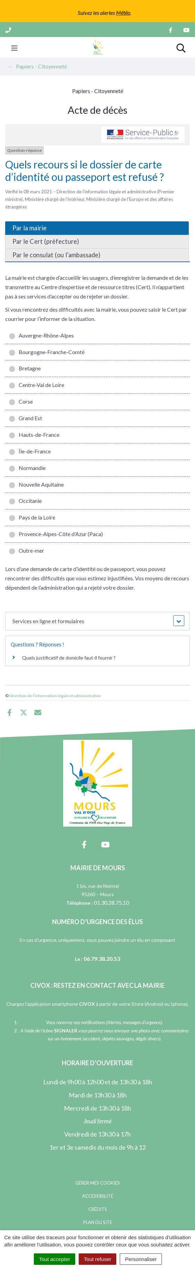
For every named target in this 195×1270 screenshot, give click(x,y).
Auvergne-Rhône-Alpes (41, 335)
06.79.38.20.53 (102, 958)
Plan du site (97, 1222)
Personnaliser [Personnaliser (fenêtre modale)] (141, 1259)
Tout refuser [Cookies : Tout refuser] (97, 1259)
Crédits (97, 1209)
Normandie (27, 467)
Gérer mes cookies (97, 1183)
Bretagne (25, 368)
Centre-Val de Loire (36, 384)
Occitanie (25, 500)
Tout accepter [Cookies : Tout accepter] (54, 1259)
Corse (21, 401)
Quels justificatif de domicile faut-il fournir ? (69, 658)
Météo (123, 12)
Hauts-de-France (34, 434)
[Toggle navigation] (14, 47)
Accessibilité (97, 1196)
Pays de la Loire (32, 517)
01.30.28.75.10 (111, 902)
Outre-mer (26, 550)
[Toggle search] (181, 47)
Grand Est (25, 418)
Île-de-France (30, 451)
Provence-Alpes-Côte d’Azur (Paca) (56, 534)
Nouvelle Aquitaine (36, 484)
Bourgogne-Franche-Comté (47, 352)
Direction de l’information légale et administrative (55, 695)
